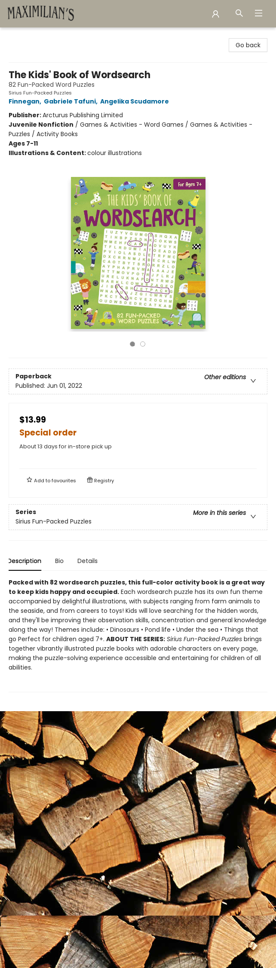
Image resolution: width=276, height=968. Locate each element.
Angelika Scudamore (136, 101)
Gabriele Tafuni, (72, 101)
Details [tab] (89, 561)
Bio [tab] (60, 561)
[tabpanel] (138, 635)
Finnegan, (26, 101)
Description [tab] (26, 561)
